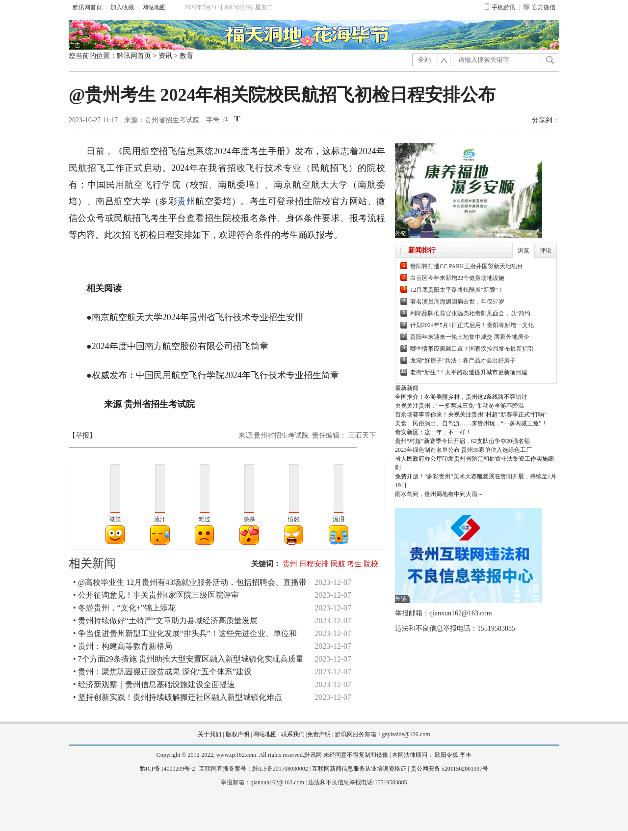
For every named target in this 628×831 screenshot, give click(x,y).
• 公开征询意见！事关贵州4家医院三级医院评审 (156, 595)
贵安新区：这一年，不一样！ (433, 432)
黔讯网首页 (87, 7)
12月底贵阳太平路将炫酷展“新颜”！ (457, 289)
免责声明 (319, 734)
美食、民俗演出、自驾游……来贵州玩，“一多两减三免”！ (471, 423)
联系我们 (293, 734)
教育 (186, 55)
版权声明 (237, 734)
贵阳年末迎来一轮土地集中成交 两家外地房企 (469, 336)
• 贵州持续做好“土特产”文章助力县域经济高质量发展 (165, 620)
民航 (338, 564)
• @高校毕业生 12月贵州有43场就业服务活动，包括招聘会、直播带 (190, 582)
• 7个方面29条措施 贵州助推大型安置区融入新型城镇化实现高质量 (188, 659)
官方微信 (539, 7)
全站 (424, 59)
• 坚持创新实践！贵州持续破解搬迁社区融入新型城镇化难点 (177, 697)
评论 (545, 250)
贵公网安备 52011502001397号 (450, 768)
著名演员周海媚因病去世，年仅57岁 (457, 301)
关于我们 (209, 734)
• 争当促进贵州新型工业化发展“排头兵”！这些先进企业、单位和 (185, 633)
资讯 (165, 55)
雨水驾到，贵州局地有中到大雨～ (439, 494)
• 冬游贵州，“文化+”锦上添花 (124, 608)
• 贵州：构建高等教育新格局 (122, 646)
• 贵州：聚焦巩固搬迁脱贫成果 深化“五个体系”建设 (162, 671)
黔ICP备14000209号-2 (167, 768)
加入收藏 (122, 7)
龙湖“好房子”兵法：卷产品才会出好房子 (463, 360)
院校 (371, 564)
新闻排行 (422, 250)
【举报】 (82, 435)
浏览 (523, 250)
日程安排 (314, 564)
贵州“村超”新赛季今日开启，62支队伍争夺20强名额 (462, 441)
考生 (354, 564)
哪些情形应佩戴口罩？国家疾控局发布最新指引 (472, 348)
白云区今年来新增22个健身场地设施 (457, 278)
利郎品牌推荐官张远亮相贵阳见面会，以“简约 (470, 313)
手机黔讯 (500, 7)
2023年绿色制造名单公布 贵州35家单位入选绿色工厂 (463, 449)
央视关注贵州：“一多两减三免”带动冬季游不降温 (459, 405)
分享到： (545, 120)
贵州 (186, 201)
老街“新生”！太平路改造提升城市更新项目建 (468, 372)
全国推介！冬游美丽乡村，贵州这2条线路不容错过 (461, 396)
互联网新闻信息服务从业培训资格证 (359, 768)
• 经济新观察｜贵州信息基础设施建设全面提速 (154, 684)
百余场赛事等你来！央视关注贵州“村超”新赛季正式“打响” (471, 414)
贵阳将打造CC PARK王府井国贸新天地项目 (466, 266)
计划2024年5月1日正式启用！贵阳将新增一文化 (472, 325)
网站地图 (154, 7)
